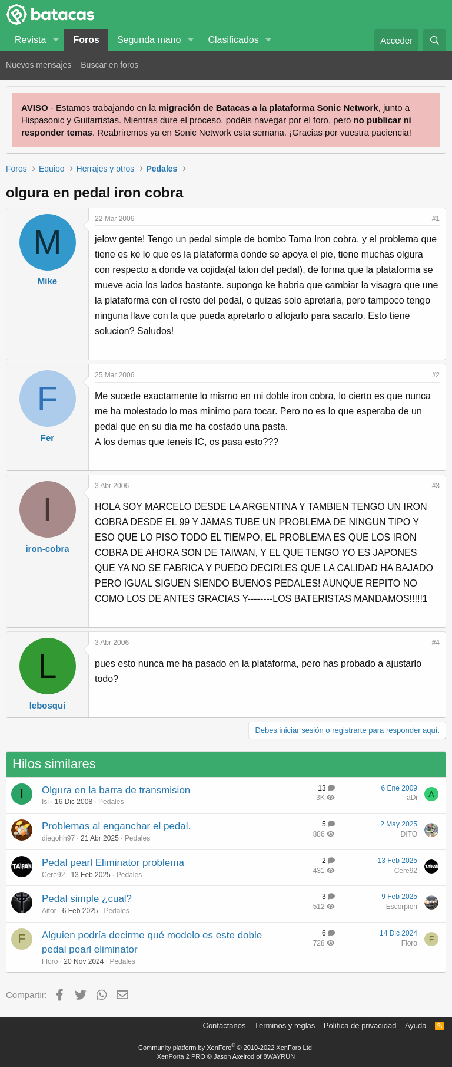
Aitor (49, 911)
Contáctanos (224, 1025)
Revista (30, 40)
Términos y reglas (284, 1025)
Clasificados (233, 40)
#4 (436, 642)
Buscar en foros (109, 65)
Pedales (111, 802)
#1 (436, 219)
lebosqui (47, 705)
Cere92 (53, 875)
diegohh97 (58, 838)
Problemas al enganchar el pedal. (116, 826)
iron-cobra (47, 549)
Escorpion (401, 907)
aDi (412, 797)
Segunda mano (149, 40)
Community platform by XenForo (226, 1047)
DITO (409, 834)
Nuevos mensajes (38, 65)
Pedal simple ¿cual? (87, 898)
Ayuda (416, 1025)
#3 (436, 486)
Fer (47, 438)
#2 (436, 375)
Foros (86, 40)
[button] (55, 40)
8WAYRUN (279, 1056)
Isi (45, 802)
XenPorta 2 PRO (181, 1056)
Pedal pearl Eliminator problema (113, 862)
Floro (50, 961)
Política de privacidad (360, 1025)
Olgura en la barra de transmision (116, 790)
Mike (47, 281)
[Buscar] (434, 40)
